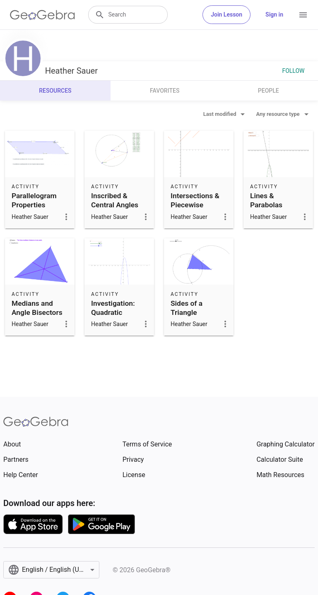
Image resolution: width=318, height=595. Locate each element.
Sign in (274, 14)
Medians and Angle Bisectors (37, 308)
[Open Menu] (303, 15)
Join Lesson (226, 14)
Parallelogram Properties (34, 200)
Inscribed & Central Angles (114, 200)
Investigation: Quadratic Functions (113, 312)
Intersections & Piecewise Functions (195, 205)
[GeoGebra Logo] (42, 15)
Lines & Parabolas (266, 200)
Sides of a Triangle (186, 308)
